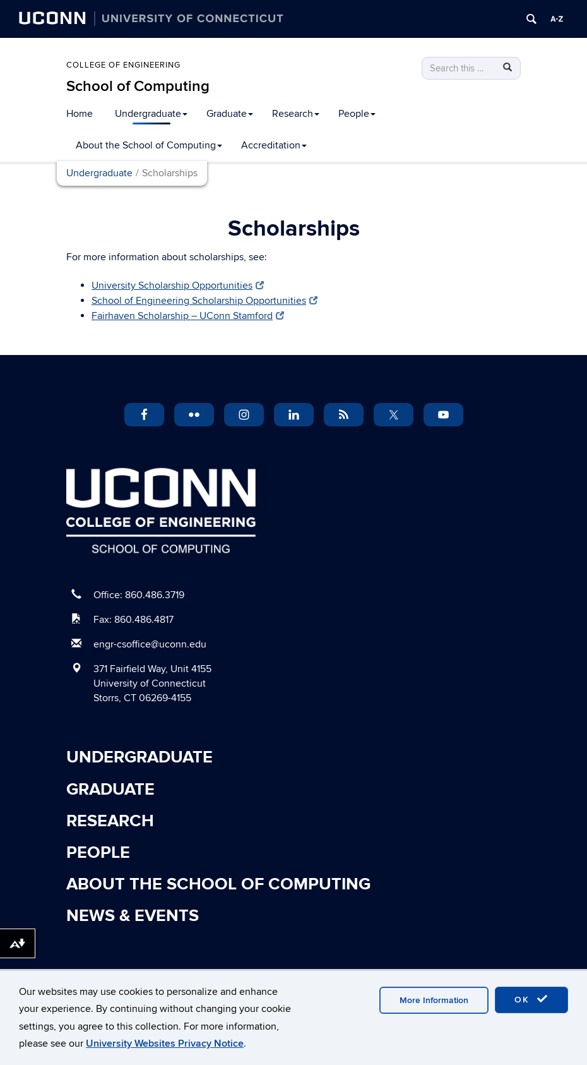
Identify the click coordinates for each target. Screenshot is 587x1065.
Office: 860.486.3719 (138, 595)
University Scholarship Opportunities (178, 285)
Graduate (229, 113)
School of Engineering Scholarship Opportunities (204, 300)
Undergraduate (151, 113)
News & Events (132, 916)
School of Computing (138, 86)
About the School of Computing (149, 145)
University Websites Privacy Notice (165, 1043)
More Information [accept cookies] (434, 1000)
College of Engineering (123, 65)
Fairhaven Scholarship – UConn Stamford (188, 316)
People (357, 113)
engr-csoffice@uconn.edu (149, 644)
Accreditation (274, 145)
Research (295, 113)
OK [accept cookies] (531, 999)
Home (79, 113)
